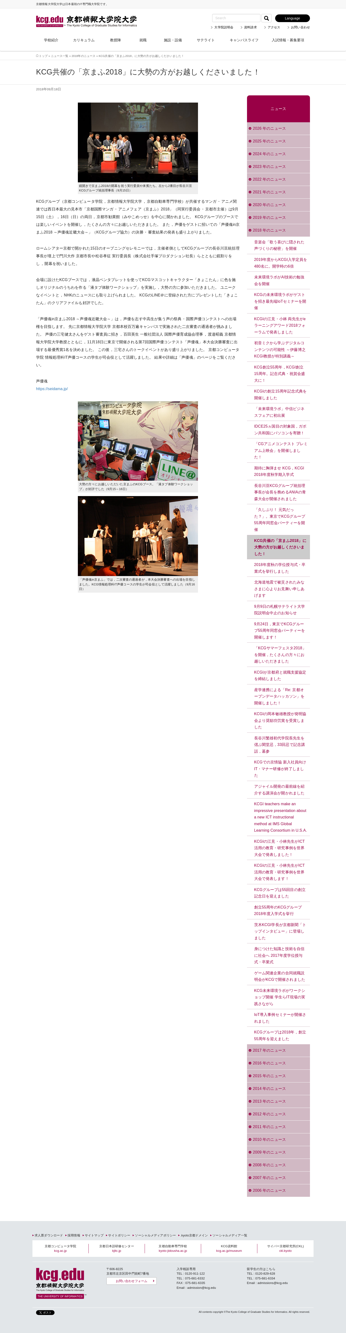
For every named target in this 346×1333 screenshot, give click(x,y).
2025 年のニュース (269, 141)
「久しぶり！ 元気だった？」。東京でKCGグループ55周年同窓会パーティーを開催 (279, 520)
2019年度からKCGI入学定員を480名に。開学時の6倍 (280, 263)
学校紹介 (51, 40)
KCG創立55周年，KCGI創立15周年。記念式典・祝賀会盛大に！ (279, 373)
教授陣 (115, 40)
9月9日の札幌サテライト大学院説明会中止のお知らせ (279, 609)
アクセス (274, 27)
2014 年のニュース (269, 1089)
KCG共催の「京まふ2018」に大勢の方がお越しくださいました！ (280, 547)
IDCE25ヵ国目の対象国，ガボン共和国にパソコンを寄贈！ (280, 429)
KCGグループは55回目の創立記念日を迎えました (280, 893)
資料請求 (250, 27)
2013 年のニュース (269, 1101)
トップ (43, 55)
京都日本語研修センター (116, 1248)
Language (292, 18)
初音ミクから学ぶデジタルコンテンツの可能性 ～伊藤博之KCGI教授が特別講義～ (280, 349)
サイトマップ (94, 1235)
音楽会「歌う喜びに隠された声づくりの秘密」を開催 (279, 245)
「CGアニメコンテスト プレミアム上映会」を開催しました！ (281, 450)
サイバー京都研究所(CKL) (285, 1248)
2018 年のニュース (269, 230)
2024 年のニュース (269, 154)
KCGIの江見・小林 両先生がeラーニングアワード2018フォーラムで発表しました (280, 325)
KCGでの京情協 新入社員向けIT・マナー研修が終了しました (280, 768)
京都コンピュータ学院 (60, 1248)
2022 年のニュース (269, 179)
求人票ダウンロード (49, 1235)
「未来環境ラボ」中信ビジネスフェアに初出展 (279, 412)
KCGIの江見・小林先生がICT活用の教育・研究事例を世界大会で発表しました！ (279, 848)
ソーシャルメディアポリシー (155, 1235)
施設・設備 (173, 40)
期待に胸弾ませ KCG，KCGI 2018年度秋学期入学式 (279, 471)
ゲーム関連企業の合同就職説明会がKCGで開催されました (279, 976)
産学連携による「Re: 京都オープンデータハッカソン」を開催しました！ (279, 696)
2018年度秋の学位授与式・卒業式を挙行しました (280, 568)
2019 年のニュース (269, 217)
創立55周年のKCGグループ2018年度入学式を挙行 (278, 910)
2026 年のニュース (269, 128)
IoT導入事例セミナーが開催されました (280, 1018)
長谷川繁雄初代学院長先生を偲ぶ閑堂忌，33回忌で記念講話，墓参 (279, 744)
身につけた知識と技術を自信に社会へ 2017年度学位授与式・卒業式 (279, 955)
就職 (143, 40)
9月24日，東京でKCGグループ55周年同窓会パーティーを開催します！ (279, 630)
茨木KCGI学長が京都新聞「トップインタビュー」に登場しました (280, 931)
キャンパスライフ (244, 40)
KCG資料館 (229, 1248)
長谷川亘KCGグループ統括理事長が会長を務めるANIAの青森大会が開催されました (280, 492)
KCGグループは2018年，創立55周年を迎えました (280, 1035)
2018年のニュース (83, 55)
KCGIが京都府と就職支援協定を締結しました (280, 675)
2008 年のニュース (269, 1165)
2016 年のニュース (269, 1063)
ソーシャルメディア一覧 (229, 1235)
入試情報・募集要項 (288, 40)
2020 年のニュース (269, 205)
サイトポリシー (119, 1235)
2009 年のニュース (269, 1152)
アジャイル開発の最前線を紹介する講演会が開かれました (279, 789)
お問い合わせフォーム (131, 1281)
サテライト (206, 40)
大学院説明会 (223, 27)
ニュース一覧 (59, 55)
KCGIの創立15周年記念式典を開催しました (280, 394)
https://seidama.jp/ (52, 389)
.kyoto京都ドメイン (194, 1235)
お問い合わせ (300, 27)
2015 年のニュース (269, 1076)
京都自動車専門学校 (173, 1248)
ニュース (278, 109)
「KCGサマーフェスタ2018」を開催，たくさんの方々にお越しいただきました (280, 654)
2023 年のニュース (269, 167)
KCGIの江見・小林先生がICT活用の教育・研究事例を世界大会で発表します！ (279, 872)
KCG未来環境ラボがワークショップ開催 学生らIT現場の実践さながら (279, 997)
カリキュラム (84, 40)
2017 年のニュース (269, 1050)
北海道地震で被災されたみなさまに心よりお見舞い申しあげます (279, 588)
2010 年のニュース (269, 1139)
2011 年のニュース (269, 1127)
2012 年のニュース (269, 1114)
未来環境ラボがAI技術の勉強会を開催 (279, 280)
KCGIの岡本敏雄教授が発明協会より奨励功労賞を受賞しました (280, 720)
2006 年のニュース (269, 1190)
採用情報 (74, 1235)
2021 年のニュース (269, 192)
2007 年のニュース (269, 1178)
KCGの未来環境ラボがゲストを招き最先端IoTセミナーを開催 (280, 301)
